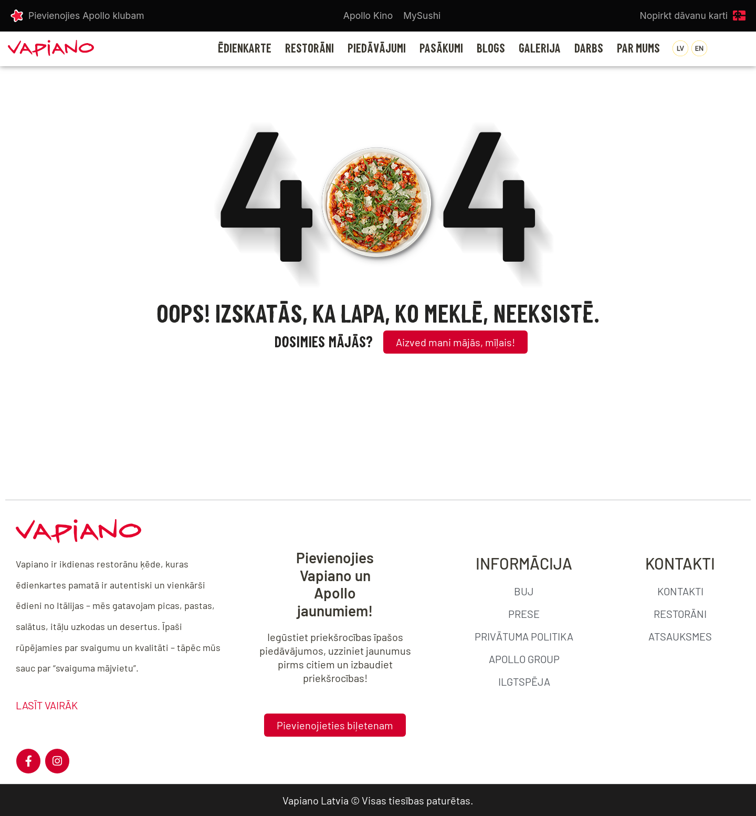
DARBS (588, 49)
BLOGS (491, 49)
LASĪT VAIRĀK (47, 705)
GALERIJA (540, 49)
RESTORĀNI (309, 49)
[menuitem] (680, 48)
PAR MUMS (638, 49)
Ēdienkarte (244, 49)
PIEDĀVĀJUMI (377, 49)
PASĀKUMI (441, 49)
